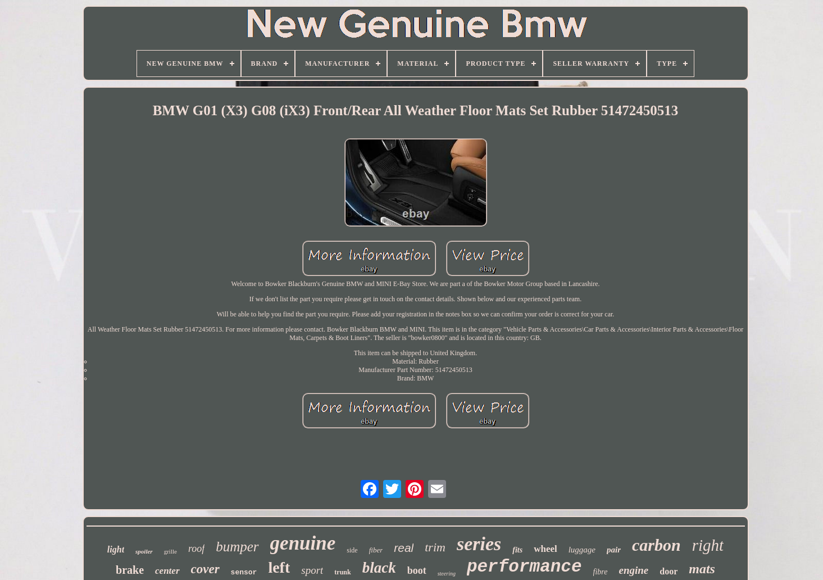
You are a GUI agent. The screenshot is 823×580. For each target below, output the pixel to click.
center (167, 570)
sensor (244, 572)
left (279, 567)
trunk (342, 572)
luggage (582, 549)
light (115, 549)
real (403, 547)
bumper (237, 546)
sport (312, 570)
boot (416, 570)
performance (524, 567)
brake (130, 570)
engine (633, 570)
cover (205, 569)
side (352, 550)
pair (614, 549)
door (669, 571)
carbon (656, 545)
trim (435, 547)
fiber (376, 550)
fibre (600, 572)
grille (170, 551)
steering (447, 573)
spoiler (144, 551)
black (379, 567)
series (479, 543)
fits (517, 550)
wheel (545, 548)
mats (702, 568)
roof (196, 548)
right (708, 545)
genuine (303, 543)
